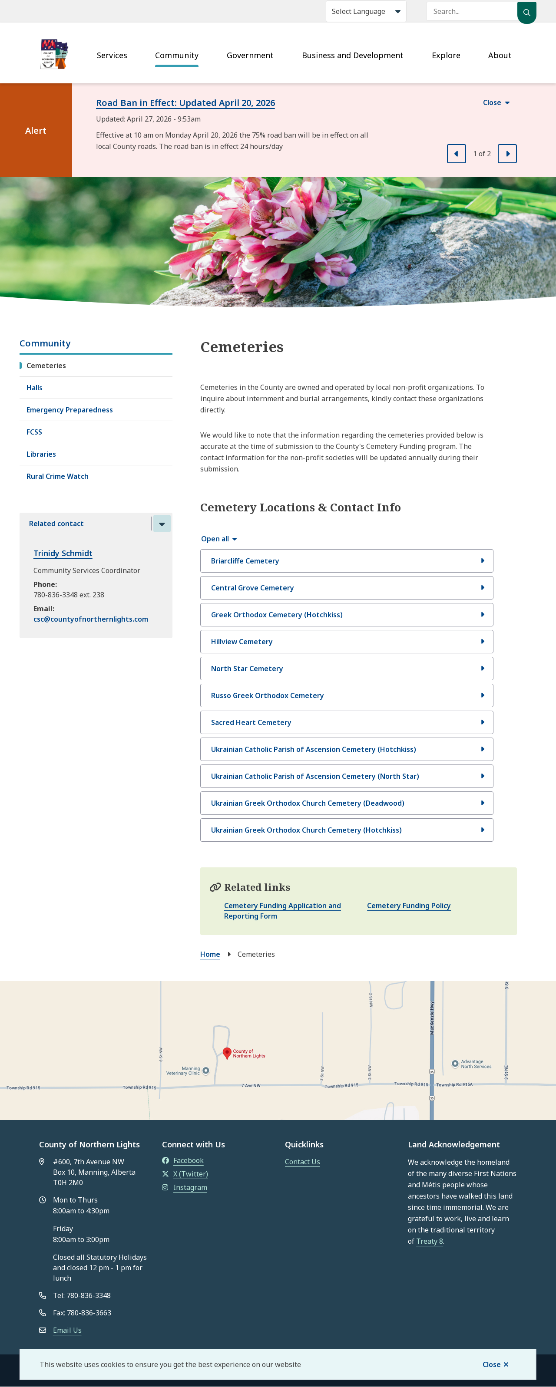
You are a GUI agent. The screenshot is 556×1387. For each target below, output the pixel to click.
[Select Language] (366, 11)
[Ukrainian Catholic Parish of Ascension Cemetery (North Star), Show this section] (347, 776)
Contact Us (302, 1161)
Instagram (184, 1187)
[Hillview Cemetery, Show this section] (347, 641)
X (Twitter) (185, 1174)
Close (492, 1364)
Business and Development (353, 55)
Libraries (41, 454)
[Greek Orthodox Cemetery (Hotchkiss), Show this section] (347, 614)
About (500, 55)
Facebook (183, 1160)
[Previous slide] (456, 153)
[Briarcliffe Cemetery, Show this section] (347, 561)
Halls (34, 387)
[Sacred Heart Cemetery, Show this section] (347, 722)
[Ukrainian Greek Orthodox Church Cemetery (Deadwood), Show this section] (347, 803)
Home (210, 954)
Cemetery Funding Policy (409, 905)
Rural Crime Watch (57, 476)
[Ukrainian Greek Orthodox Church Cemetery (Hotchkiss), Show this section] (347, 830)
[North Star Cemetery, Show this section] (347, 668)
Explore (446, 55)
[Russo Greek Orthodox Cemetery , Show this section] (347, 695)
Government (250, 55)
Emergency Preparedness (69, 410)
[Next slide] (507, 153)
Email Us (67, 1330)
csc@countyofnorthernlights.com (90, 619)
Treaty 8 (429, 1241)
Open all (215, 539)
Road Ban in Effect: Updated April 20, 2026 (185, 103)
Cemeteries (46, 365)
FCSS (34, 432)
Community (177, 55)
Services (112, 55)
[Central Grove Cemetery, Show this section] (347, 588)
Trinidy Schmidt (63, 553)
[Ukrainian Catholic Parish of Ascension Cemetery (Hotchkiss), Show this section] (347, 749)
